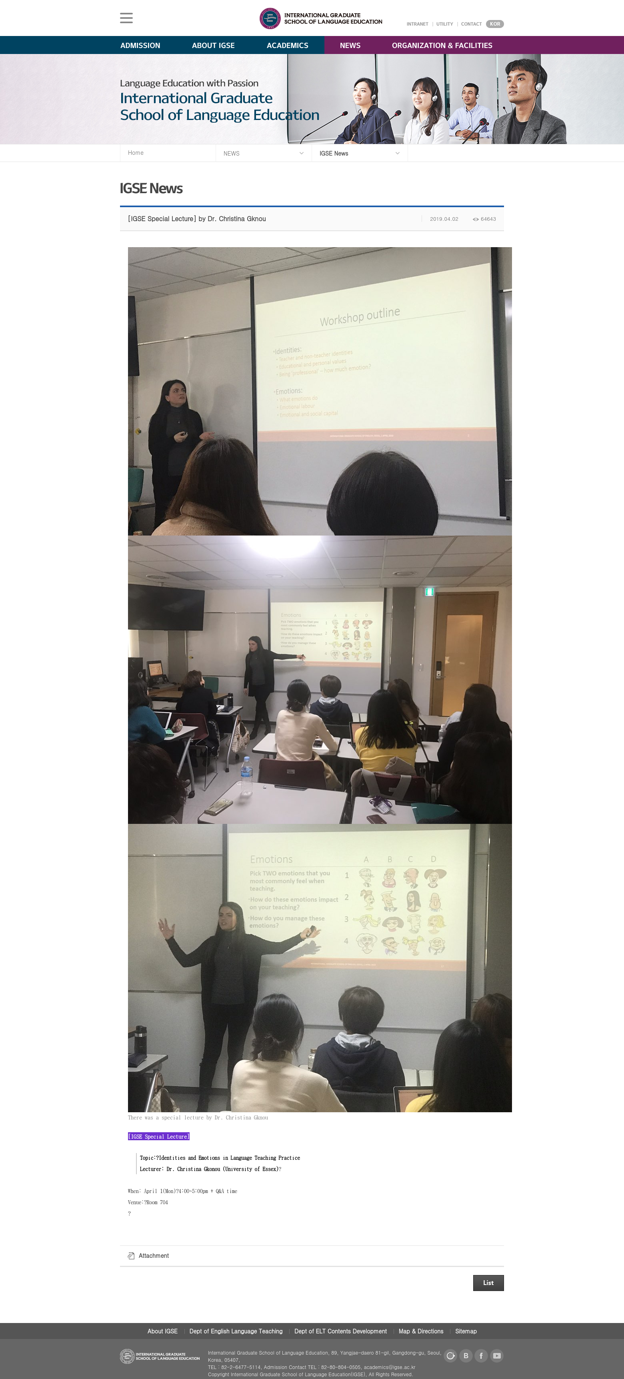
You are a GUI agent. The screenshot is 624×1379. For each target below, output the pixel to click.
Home (136, 152)
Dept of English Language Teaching (236, 1331)
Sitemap (466, 1331)
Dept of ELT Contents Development (340, 1331)
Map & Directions (421, 1331)
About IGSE (163, 1331)
